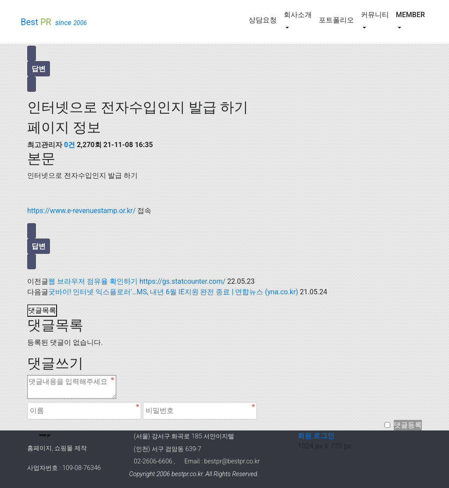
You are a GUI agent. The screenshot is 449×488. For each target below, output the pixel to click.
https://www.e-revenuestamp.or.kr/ (81, 210)
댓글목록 (42, 310)
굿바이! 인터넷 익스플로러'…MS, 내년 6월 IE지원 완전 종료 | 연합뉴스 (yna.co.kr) (173, 292)
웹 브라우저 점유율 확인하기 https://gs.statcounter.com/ (136, 281)
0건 (69, 145)
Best (54, 22)
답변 (39, 69)
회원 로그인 (313, 435)
